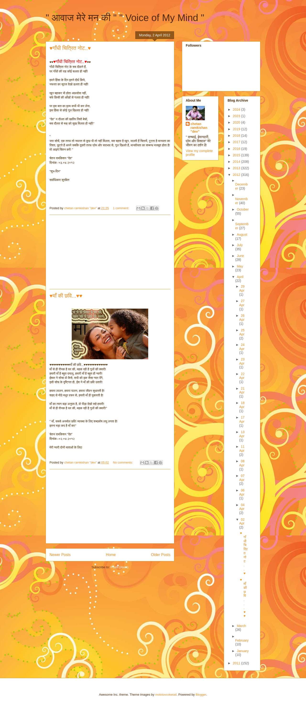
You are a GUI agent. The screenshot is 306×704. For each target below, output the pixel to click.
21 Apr (242, 390)
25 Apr (242, 332)
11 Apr (242, 449)
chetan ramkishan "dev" (199, 127)
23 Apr (242, 361)
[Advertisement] (109, 251)
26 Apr (242, 318)
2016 (237, 149)
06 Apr (242, 492)
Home (111, 555)
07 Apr (242, 478)
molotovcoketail (166, 694)
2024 (237, 109)
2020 (237, 122)
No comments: (123, 462)
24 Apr (242, 347)
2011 (237, 663)
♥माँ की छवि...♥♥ (65, 296)
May (240, 266)
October (243, 209)
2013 (237, 168)
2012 (237, 175)
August (242, 234)
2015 (237, 155)
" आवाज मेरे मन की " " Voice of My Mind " (125, 17)
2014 (237, 162)
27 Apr (242, 303)
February (242, 640)
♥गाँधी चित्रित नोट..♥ (70, 48)
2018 (237, 135)
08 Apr (242, 463)
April (240, 277)
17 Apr (242, 419)
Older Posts (160, 555)
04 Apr (242, 507)
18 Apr (242, 405)
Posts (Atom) (119, 567)
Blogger (201, 694)
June (240, 256)
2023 (237, 116)
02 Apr (242, 521)
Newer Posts (60, 555)
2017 (237, 142)
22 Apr (242, 376)
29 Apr (242, 288)
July (240, 245)
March (241, 626)
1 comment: (121, 208)
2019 (237, 129)
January (243, 651)
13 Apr (242, 434)
